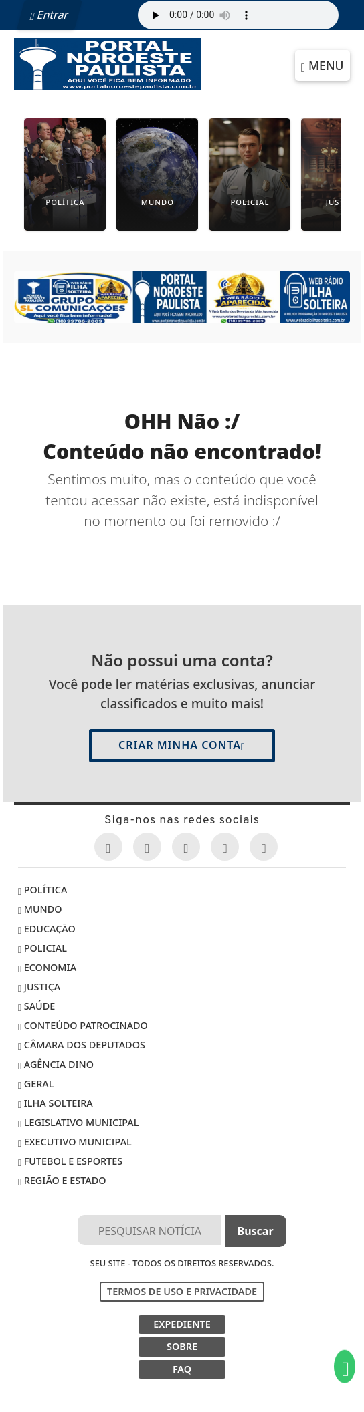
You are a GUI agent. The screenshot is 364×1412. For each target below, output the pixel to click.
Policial (42, 948)
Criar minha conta (182, 745)
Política (43, 889)
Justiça (39, 986)
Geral (36, 1083)
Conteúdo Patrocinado (83, 1025)
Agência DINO (56, 1064)
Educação (47, 928)
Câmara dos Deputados (81, 1044)
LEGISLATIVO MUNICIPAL (78, 1122)
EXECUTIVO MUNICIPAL (75, 1141)
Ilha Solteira (55, 1103)
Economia (47, 967)
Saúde (37, 1006)
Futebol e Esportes (70, 1161)
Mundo (40, 909)
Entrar (49, 14)
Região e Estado (62, 1180)
